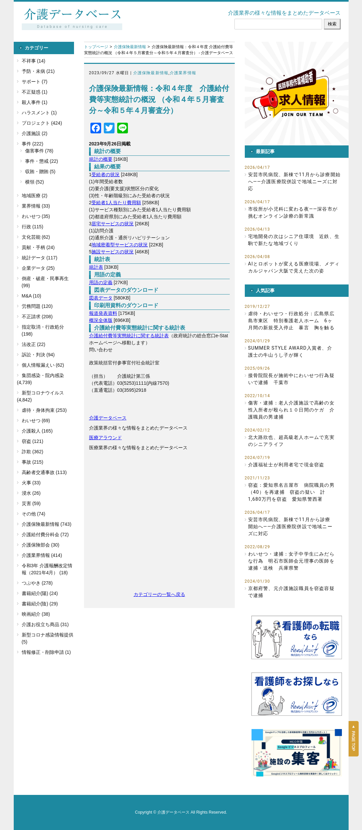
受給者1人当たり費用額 (116, 202)
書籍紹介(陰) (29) (40, 603)
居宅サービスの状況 (112, 223)
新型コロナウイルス (43, 392)
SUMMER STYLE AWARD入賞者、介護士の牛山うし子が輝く (290, 351)
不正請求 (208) (37, 316)
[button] (297, 93)
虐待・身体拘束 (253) (44, 410)
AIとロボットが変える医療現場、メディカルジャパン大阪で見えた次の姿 (294, 267)
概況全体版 (101, 320)
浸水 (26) (31, 493)
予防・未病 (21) (38, 71)
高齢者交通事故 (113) (44, 472)
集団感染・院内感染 (43, 375)
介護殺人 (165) (37, 431)
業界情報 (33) (36, 206)
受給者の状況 (105, 174)
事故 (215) (33, 462)
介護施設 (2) (35, 133)
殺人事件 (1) (35, 102)
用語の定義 (101, 282)
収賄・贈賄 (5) (40, 171)
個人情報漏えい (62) (43, 365)
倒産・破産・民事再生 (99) (45, 282)
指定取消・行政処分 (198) (43, 330)
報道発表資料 (103, 313)
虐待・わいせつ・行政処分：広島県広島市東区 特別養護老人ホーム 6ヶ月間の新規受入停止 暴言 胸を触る (291, 320)
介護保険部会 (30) (41, 545)
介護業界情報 (183, 73)
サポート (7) (35, 81)
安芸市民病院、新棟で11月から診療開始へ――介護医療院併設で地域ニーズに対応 (294, 181)
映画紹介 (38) (36, 614)
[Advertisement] (159, 524)
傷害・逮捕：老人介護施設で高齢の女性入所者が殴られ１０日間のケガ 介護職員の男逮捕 (291, 410)
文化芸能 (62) (36, 237)
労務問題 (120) (37, 306)
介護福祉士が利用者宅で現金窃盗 (286, 464)
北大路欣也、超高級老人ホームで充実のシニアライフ (291, 441)
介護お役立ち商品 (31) (45, 624)
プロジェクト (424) (42, 123)
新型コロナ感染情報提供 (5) (47, 638)
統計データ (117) (40, 257)
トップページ (96, 46)
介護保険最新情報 (130, 46)
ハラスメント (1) (39, 112)
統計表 (96, 267)
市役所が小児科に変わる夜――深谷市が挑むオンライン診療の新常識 (293, 212)
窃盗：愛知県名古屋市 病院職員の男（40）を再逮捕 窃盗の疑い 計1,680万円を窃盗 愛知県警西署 (291, 492)
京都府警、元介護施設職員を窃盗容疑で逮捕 (291, 592)
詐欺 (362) (33, 451)
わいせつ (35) (36, 216)
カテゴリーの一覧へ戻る (159, 594)
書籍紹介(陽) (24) (40, 593)
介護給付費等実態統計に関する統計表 (129, 335)
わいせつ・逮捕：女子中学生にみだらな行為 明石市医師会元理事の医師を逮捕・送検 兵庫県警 (291, 561)
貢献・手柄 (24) (38, 247)
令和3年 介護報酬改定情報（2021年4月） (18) (47, 569)
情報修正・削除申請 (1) (46, 652)
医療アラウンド (105, 437)
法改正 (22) (34, 344)
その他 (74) (34, 513)
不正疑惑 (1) (35, 92)
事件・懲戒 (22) (41, 161)
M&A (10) (31, 296)
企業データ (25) (38, 268)
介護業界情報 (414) (42, 555)
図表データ (101, 298)
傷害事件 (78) (39, 150)
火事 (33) (31, 482)
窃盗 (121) (33, 441)
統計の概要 (101, 159)
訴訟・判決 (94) (38, 354)
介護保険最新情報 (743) (47, 524)
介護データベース (108, 418)
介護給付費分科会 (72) (45, 534)
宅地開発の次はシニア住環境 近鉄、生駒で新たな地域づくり (294, 240)
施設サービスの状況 (112, 251)
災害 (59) (31, 503)
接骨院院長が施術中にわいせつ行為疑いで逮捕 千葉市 (291, 379)
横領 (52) (34, 182)
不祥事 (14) (34, 61)
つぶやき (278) (37, 583)
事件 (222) (33, 143)
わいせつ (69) (36, 420)
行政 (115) (33, 226)
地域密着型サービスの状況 (119, 244)
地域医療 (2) (35, 195)
